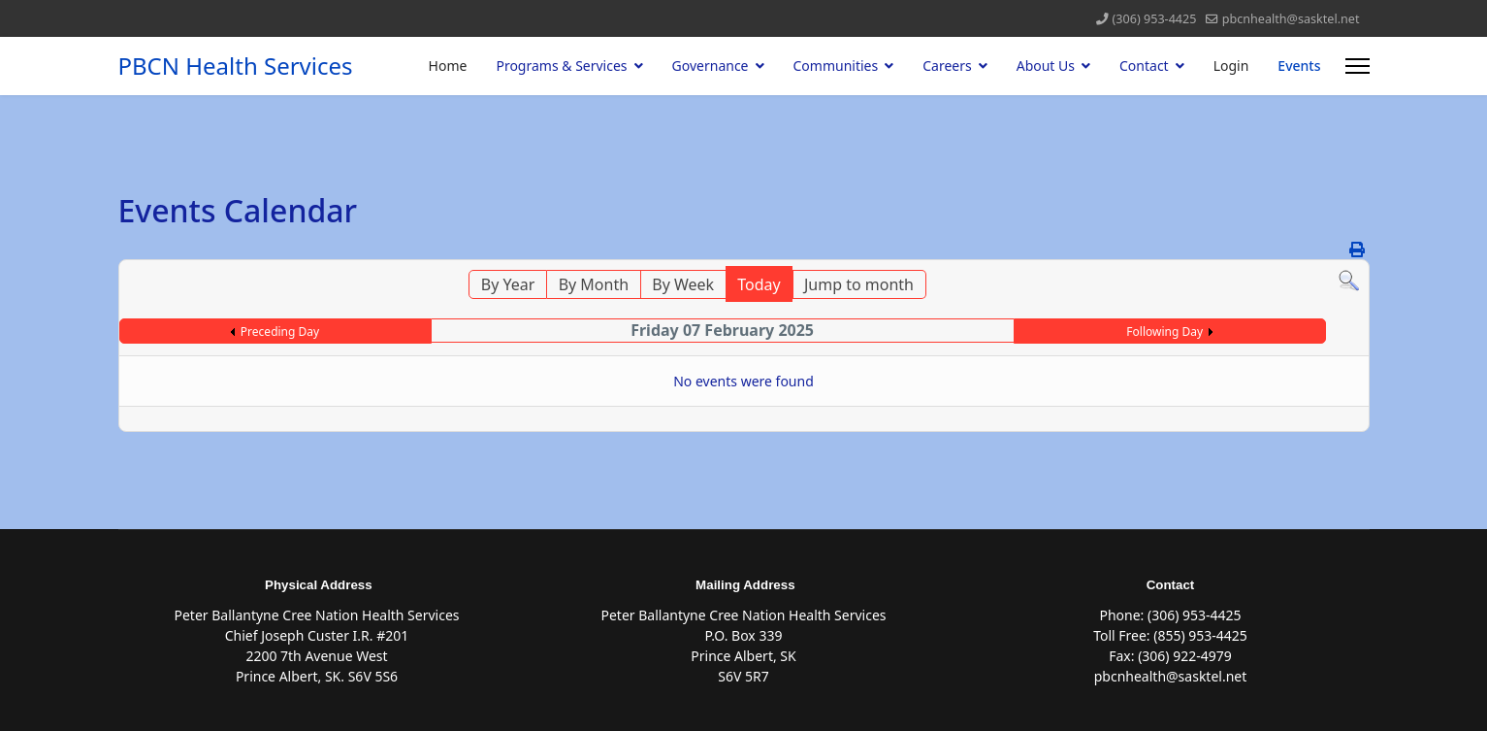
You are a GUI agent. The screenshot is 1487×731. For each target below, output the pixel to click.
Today (758, 284)
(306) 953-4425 (1155, 19)
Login (1231, 65)
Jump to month (859, 284)
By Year (508, 284)
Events (1298, 65)
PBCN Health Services (235, 66)
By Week (683, 284)
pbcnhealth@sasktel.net (1291, 19)
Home (448, 65)
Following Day (1164, 331)
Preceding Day (280, 331)
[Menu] (1357, 66)
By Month (594, 284)
